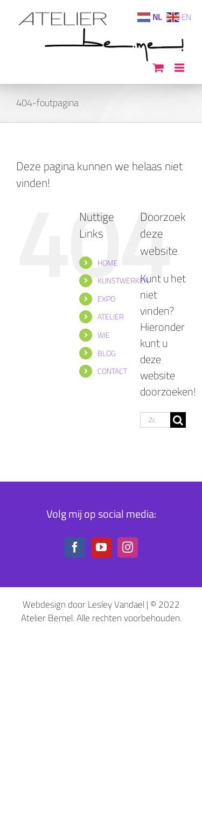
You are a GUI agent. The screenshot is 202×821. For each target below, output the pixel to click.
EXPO (106, 298)
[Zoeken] (178, 420)
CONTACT (112, 371)
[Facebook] (75, 547)
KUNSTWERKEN (123, 280)
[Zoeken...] (155, 420)
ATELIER (110, 316)
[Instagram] (127, 547)
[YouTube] (101, 547)
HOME (107, 262)
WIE (103, 334)
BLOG (106, 353)
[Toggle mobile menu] (180, 67)
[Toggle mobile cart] (158, 67)
